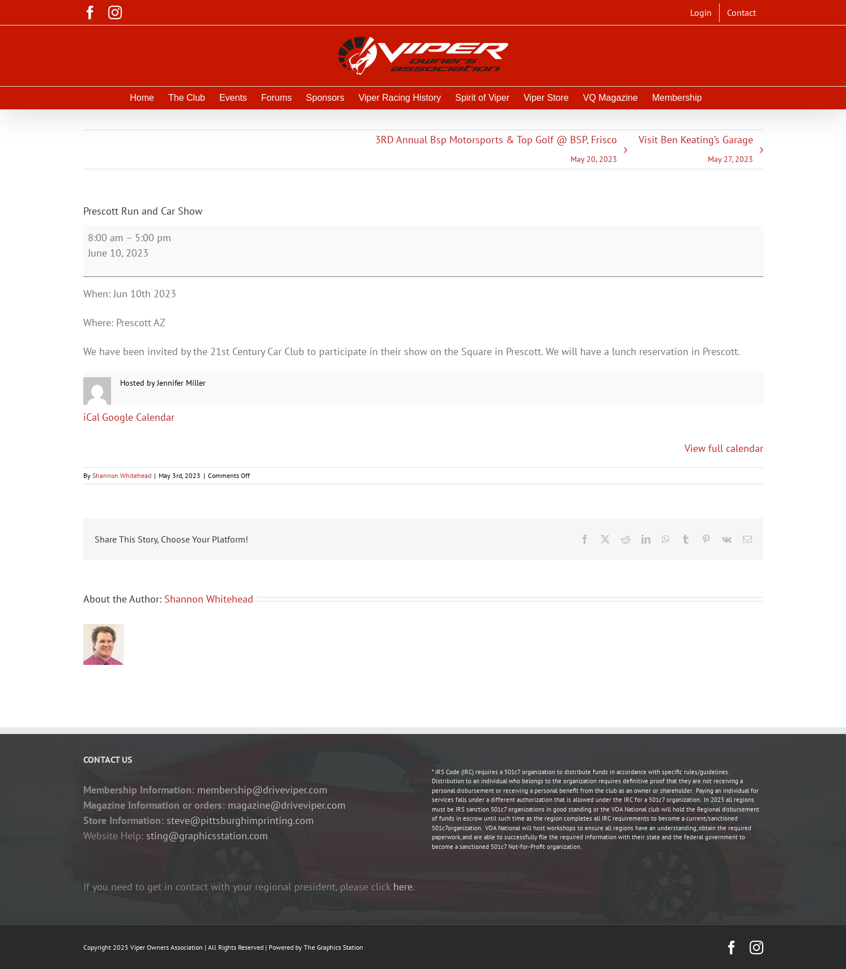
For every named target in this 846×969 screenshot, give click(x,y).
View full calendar (724, 448)
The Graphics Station (333, 947)
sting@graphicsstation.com (207, 835)
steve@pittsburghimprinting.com (240, 820)
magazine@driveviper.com (287, 805)
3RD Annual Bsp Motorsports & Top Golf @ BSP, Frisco (496, 151)
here (403, 886)
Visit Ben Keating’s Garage (696, 151)
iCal (91, 417)
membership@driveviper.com (262, 789)
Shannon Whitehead (121, 475)
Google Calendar (138, 417)
